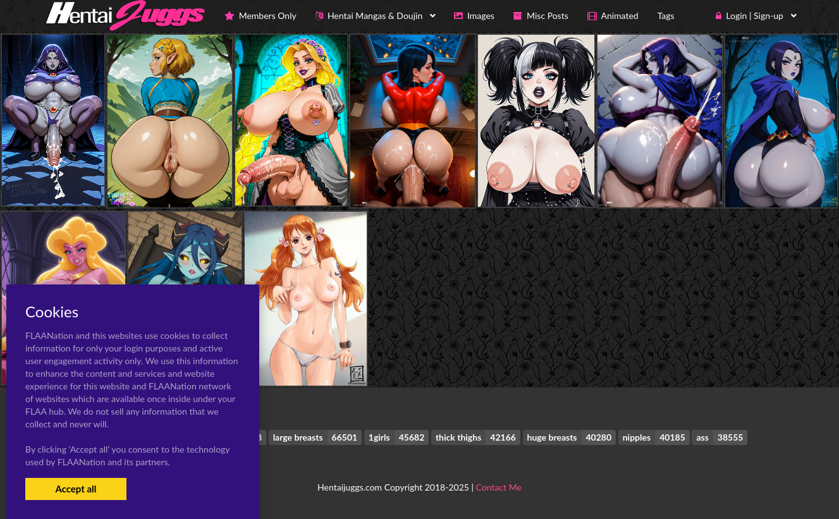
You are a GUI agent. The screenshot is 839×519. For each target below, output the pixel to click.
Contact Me (499, 487)
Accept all (75, 488)
